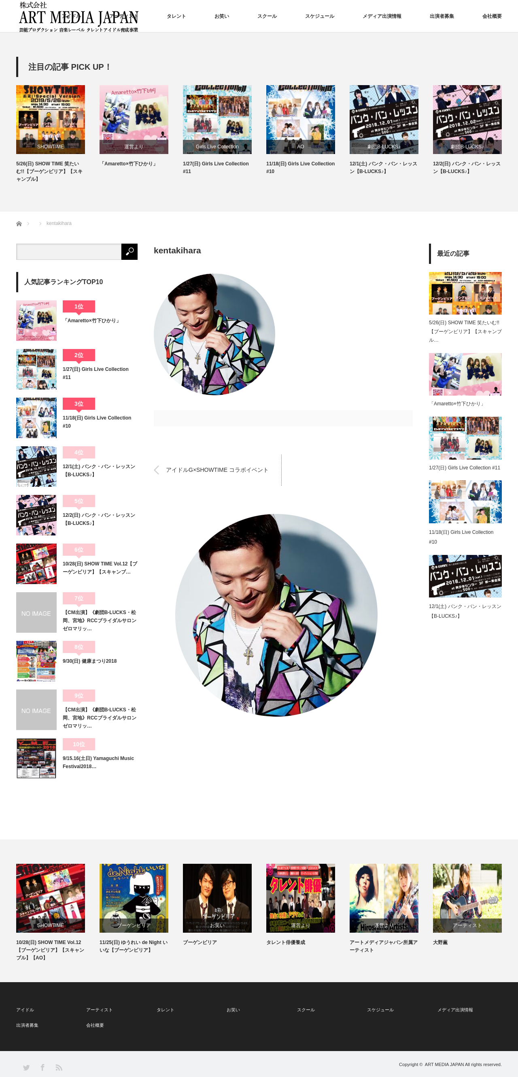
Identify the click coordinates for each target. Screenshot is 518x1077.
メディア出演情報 (382, 16)
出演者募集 (442, 16)
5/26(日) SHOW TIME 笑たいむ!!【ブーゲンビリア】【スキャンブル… (465, 331)
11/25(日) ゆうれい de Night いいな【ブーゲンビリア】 (134, 946)
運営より (134, 147)
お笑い (221, 16)
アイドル (71, 16)
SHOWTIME (50, 147)
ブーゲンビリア (134, 925)
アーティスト (123, 16)
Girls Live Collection (217, 147)
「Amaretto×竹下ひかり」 (129, 164)
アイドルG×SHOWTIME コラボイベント (217, 470)
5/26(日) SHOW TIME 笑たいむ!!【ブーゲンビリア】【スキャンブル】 (49, 171)
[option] (58, 134)
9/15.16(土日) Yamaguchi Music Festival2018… (98, 762)
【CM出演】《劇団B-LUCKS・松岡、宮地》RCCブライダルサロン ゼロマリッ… (100, 621)
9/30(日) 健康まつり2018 (90, 661)
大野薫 (440, 942)
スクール (267, 16)
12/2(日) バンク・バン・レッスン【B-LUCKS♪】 (467, 167)
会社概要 (492, 16)
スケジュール (319, 16)
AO (300, 147)
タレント (176, 16)
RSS (58, 1067)
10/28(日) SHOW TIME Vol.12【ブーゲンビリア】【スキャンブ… (100, 568)
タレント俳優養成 (285, 942)
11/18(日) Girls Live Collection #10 (300, 167)
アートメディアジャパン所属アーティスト (384, 946)
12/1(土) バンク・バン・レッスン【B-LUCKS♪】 (383, 167)
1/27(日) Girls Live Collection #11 (216, 167)
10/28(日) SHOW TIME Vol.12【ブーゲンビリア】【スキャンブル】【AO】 (50, 950)
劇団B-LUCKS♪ (384, 147)
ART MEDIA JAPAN (444, 1064)
